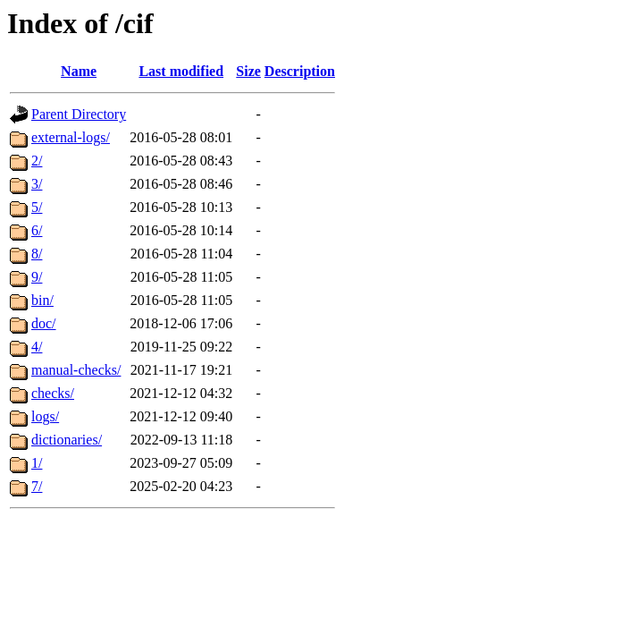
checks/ (52, 393)
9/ (36, 276)
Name (79, 71)
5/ (36, 207)
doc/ (43, 323)
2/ (36, 160)
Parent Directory (78, 114)
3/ (36, 183)
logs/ (45, 416)
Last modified (181, 71)
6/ (36, 230)
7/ (36, 486)
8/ (36, 253)
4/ (36, 346)
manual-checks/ (76, 369)
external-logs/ (70, 137)
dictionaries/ (66, 439)
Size (248, 71)
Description (299, 71)
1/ (36, 462)
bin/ (42, 300)
